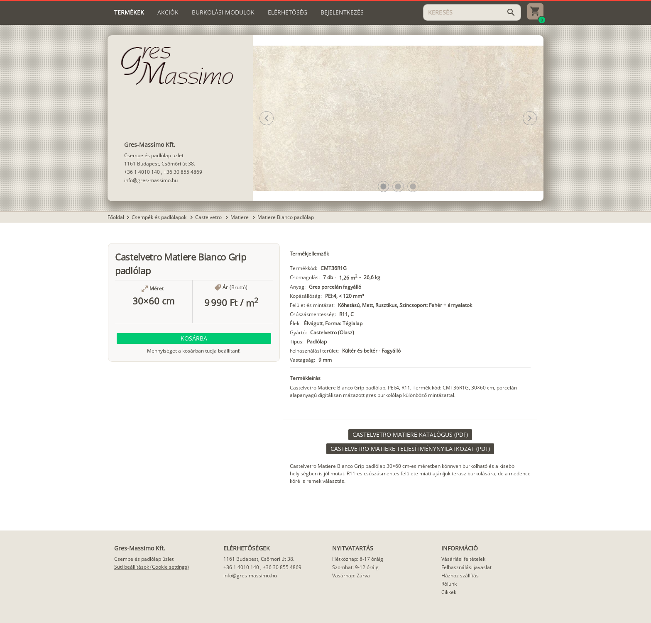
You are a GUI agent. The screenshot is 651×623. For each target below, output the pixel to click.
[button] (383, 186)
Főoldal (116, 217)
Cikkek (448, 592)
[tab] (129, 12)
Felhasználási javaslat (466, 567)
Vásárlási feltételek (463, 558)
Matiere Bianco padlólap (285, 217)
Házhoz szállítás (460, 575)
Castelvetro (209, 217)
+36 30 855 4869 (183, 171)
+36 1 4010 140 (142, 171)
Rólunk (449, 583)
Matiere (240, 217)
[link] (410, 434)
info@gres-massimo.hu (151, 180)
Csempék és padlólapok (160, 217)
